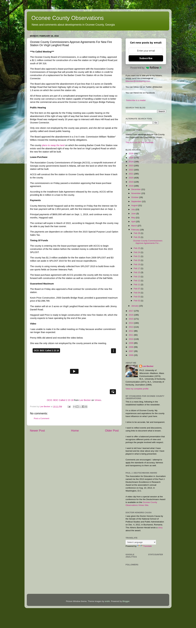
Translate (144, 546)
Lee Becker (85, 400)
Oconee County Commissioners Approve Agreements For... (147, 242)
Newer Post (37, 430)
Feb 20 (137, 260)
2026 (131, 153)
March (134, 226)
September (136, 201)
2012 (131, 331)
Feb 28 (137, 233)
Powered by (146, 67)
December (136, 189)
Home (75, 430)
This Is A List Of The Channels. (140, 142)
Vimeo (98, 400)
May (133, 217)
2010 (131, 339)
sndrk (107, 601)
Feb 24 (137, 252)
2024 (131, 161)
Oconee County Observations (67, 18)
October (135, 197)
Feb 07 (137, 288)
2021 (131, 174)
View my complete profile (137, 389)
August (134, 205)
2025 (131, 157)
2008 (131, 347)
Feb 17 (137, 268)
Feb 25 (137, 248)
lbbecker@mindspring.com (138, 81)
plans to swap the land (53, 145)
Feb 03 (137, 296)
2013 (131, 327)
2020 (131, 178)
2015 (131, 319)
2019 (131, 182)
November (136, 193)
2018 (131, 186)
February (135, 229)
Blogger (126, 601)
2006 (131, 355)
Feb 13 (137, 276)
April (133, 221)
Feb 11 (137, 284)
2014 (131, 323)
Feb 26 (137, 237)
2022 (131, 170)
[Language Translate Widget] (141, 542)
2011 (131, 335)
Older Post (112, 430)
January (135, 306)
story (160, 527)
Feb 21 (137, 256)
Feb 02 (137, 300)
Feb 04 (137, 292)
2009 (131, 343)
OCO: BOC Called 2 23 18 (60, 400)
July (133, 209)
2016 (131, 315)
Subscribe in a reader (136, 100)
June (133, 213)
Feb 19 (137, 264)
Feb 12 (137, 280)
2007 (131, 351)
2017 (131, 311)
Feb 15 (137, 272)
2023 (131, 165)
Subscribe (146, 58)
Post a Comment (41, 418)
